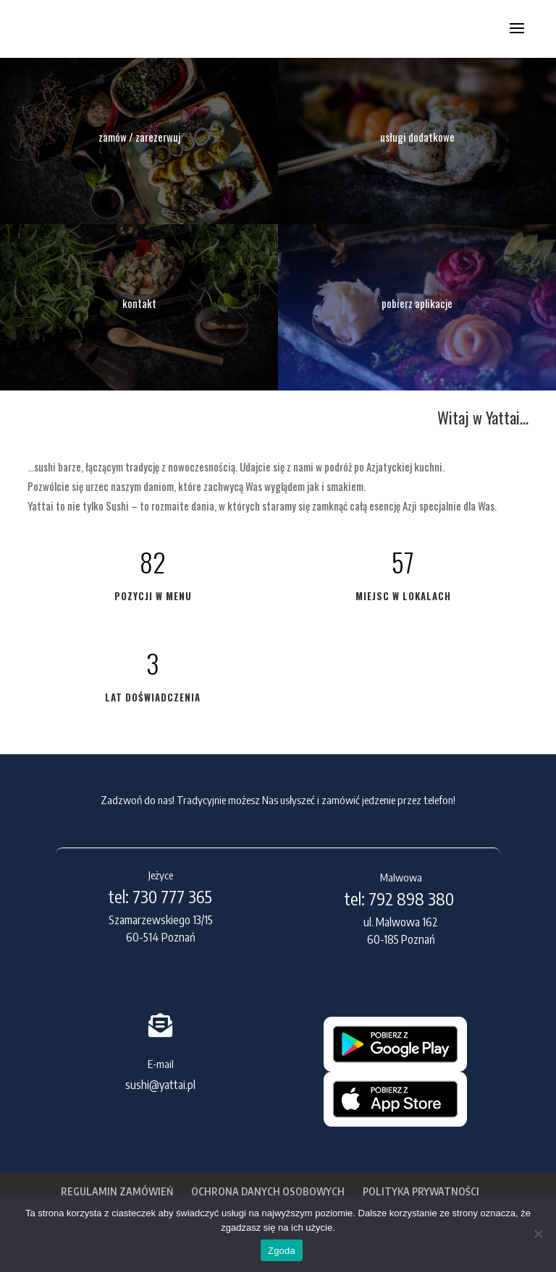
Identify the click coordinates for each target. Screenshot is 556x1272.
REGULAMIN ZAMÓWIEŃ (117, 1191)
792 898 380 (413, 898)
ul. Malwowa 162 (400, 922)
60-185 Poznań (401, 939)
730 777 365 (172, 896)
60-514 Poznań (160, 937)
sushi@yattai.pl (160, 1084)
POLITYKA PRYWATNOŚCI (421, 1191)
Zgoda (281, 1250)
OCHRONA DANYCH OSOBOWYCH (268, 1191)
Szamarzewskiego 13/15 (161, 920)
